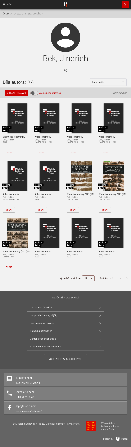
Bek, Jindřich (35, 13)
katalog (18, 13)
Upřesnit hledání (16, 93)
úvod (6, 13)
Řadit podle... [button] (99, 82)
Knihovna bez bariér (41, 331)
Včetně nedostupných (50, 93)
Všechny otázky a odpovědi (65, 359)
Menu (7, 4)
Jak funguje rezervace (42, 323)
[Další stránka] (127, 278)
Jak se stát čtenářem (41, 307)
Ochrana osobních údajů (43, 338)
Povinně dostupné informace (45, 346)
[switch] (34, 93)
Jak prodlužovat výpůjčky (44, 315)
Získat (8, 152)
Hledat (124, 3)
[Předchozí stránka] (121, 278)
